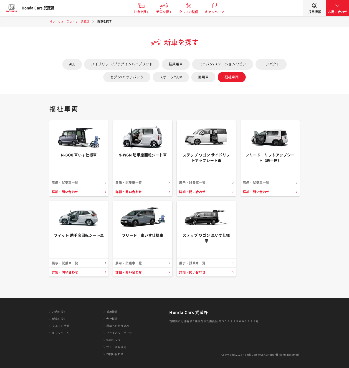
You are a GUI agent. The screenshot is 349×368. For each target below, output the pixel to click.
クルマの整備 (192, 11)
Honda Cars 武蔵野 (42, 8)
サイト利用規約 (116, 347)
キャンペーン (218, 11)
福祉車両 (232, 77)
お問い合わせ (337, 11)
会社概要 (112, 318)
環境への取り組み (117, 326)
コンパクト (271, 64)
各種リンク (113, 340)
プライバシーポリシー (120, 333)
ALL (72, 64)
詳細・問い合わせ (66, 191)
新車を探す (168, 11)
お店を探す (146, 11)
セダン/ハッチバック (127, 77)
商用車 (203, 77)
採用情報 (314, 11)
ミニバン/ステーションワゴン (222, 64)
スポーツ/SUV (170, 77)
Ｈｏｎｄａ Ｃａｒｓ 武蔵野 (69, 21)
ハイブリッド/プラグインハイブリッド (122, 64)
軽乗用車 (176, 64)
